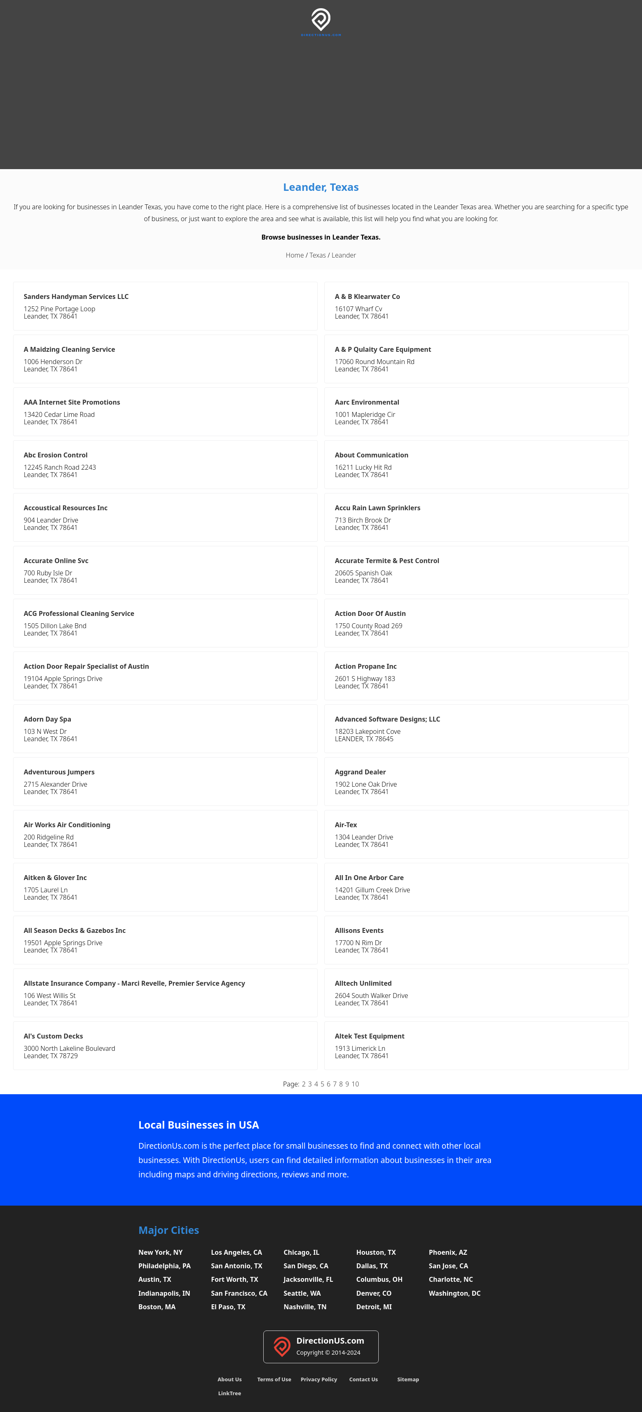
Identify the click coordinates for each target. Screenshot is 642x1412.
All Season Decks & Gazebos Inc (75, 930)
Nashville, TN (305, 1306)
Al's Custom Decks (53, 1036)
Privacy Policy (319, 1379)
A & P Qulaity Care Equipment (383, 349)
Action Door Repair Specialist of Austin (86, 666)
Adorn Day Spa (47, 719)
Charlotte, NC (451, 1279)
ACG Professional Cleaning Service (79, 613)
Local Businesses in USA (198, 1125)
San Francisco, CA (239, 1293)
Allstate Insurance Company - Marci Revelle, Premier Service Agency (134, 983)
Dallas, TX (372, 1265)
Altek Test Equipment (370, 1036)
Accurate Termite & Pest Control (387, 560)
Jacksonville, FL (308, 1279)
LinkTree (229, 1393)
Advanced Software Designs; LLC (387, 719)
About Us (230, 1379)
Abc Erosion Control (56, 454)
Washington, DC (455, 1293)
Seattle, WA (302, 1293)
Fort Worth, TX (234, 1279)
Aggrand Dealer (360, 771)
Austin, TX (154, 1279)
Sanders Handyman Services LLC (76, 296)
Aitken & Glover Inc (55, 877)
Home (295, 255)
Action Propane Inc (366, 666)
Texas (318, 255)
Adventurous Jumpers (59, 771)
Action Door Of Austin (370, 613)
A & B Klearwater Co (367, 296)
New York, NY (160, 1252)
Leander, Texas (321, 187)
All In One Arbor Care (369, 877)
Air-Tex (346, 824)
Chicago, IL (301, 1252)
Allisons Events (359, 930)
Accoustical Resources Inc (66, 507)
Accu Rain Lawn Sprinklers (377, 507)
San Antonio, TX (236, 1265)
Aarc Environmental (367, 402)
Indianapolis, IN (164, 1293)
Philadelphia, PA (164, 1265)
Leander (344, 255)
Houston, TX (376, 1252)
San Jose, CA (448, 1265)
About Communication (372, 454)
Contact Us (363, 1379)
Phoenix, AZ (448, 1252)
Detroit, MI (374, 1306)
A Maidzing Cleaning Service (69, 349)
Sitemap (408, 1379)
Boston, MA (157, 1306)
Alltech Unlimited (363, 983)
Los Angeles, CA (236, 1252)
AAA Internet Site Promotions (72, 402)
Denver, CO (373, 1293)
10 (355, 1083)
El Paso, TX (228, 1306)
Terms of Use (274, 1379)
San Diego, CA (306, 1265)
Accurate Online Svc (56, 560)
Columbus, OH (379, 1279)
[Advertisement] (321, 101)
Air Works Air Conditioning (67, 824)
